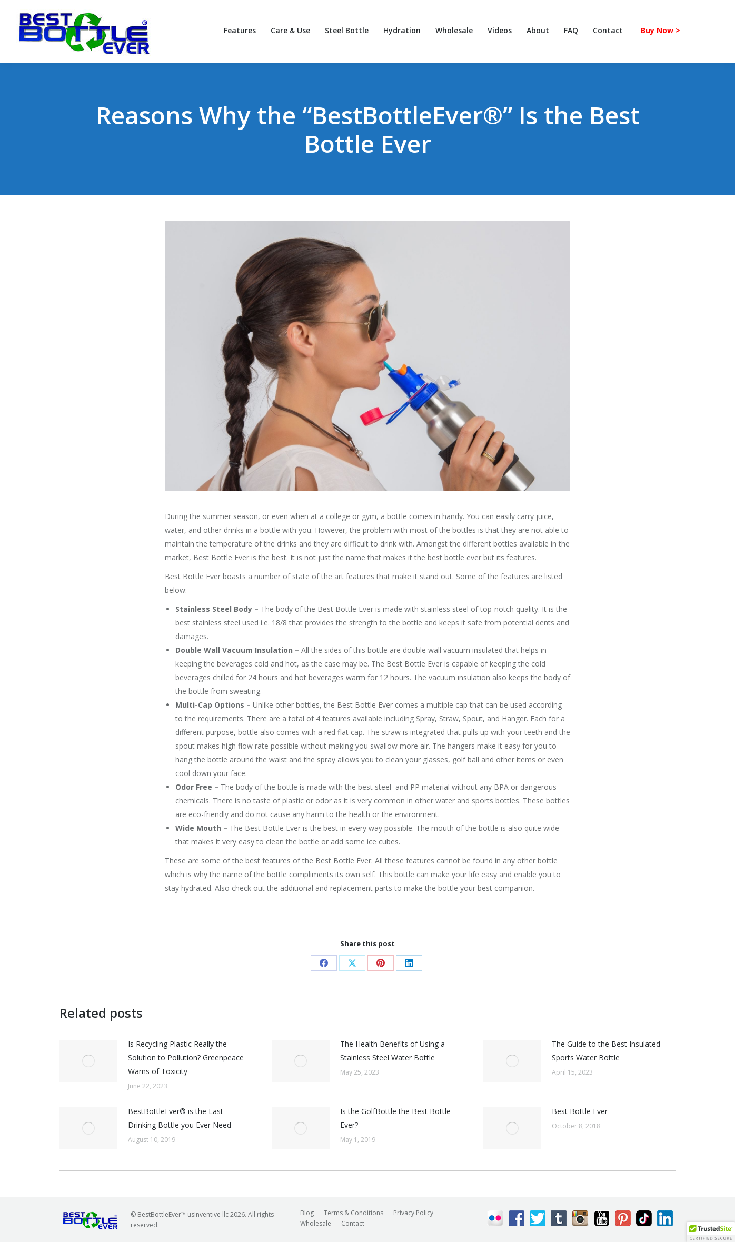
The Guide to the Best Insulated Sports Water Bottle (606, 1050)
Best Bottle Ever (580, 1111)
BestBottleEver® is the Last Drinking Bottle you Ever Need (179, 1118)
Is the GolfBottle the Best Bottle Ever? (395, 1118)
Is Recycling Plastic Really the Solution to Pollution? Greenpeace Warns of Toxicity (186, 1057)
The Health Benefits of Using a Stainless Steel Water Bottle (392, 1050)
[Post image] (88, 1061)
